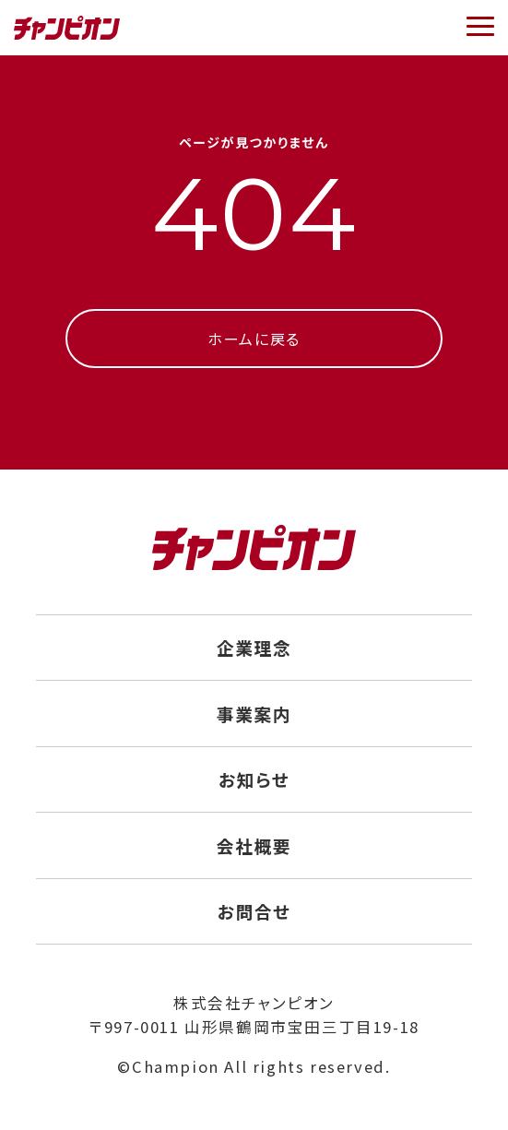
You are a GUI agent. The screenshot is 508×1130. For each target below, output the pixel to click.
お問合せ (254, 910)
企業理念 (254, 647)
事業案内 (254, 713)
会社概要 (254, 845)
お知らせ (254, 779)
